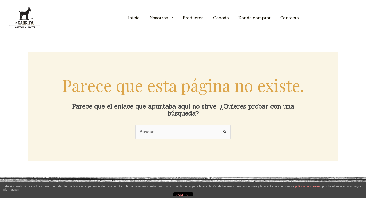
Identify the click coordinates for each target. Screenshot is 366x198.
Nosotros (167, 17)
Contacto (290, 17)
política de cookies (308, 186)
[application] (176, 17)
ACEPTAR (182, 194)
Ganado (224, 17)
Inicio (141, 17)
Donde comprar (257, 17)
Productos (197, 17)
